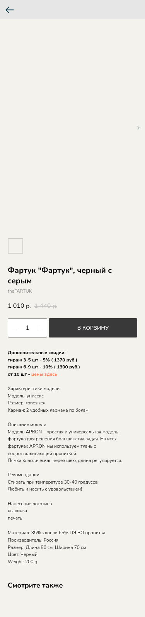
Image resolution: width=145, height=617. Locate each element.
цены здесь (44, 374)
